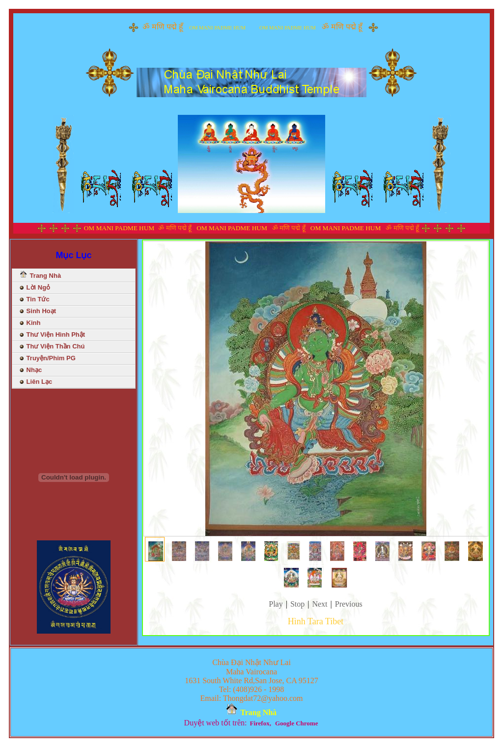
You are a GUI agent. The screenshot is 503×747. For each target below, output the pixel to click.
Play (275, 604)
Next (319, 604)
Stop (297, 604)
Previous (349, 604)
